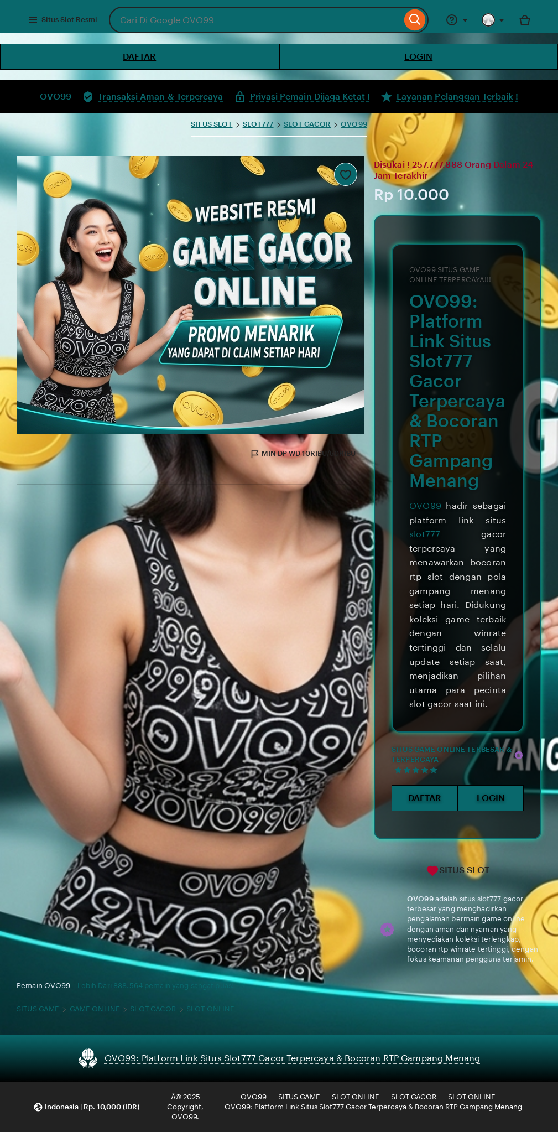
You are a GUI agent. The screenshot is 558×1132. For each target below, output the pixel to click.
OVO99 (354, 124)
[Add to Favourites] (345, 174)
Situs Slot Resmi (62, 20)
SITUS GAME (38, 1009)
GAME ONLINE (95, 1009)
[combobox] (255, 20)
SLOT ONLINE (210, 1009)
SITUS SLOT (211, 124)
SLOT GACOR (307, 124)
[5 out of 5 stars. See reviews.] (417, 770)
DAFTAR (139, 56)
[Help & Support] (457, 20)
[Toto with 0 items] (525, 20)
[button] (86, 1107)
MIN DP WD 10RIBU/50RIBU (302, 454)
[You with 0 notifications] (493, 20)
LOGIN (418, 56)
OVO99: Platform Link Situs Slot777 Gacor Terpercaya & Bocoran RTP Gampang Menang (373, 1107)
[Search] (415, 20)
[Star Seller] (519, 755)
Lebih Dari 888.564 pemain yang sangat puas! (155, 986)
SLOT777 (258, 124)
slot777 (424, 534)
